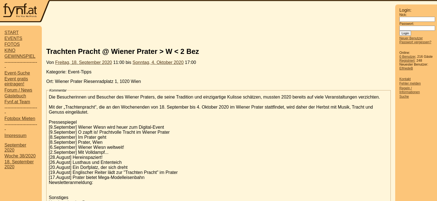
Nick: (403, 15)
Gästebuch (15, 96)
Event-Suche (17, 73)
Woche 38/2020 (20, 156)
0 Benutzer (407, 57)
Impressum (15, 135)
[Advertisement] (222, 11)
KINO (9, 50)
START (11, 32)
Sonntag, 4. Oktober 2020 (158, 62)
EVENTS (13, 38)
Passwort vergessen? (415, 42)
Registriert (407, 61)
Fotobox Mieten (19, 118)
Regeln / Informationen (409, 90)
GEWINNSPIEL (19, 56)
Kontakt (405, 79)
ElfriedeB (406, 68)
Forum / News (18, 90)
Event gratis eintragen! (16, 81)
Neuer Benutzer (411, 38)
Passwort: (406, 24)
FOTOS (12, 44)
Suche (404, 97)
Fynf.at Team (17, 101)
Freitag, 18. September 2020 (83, 62)
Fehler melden (410, 83)
